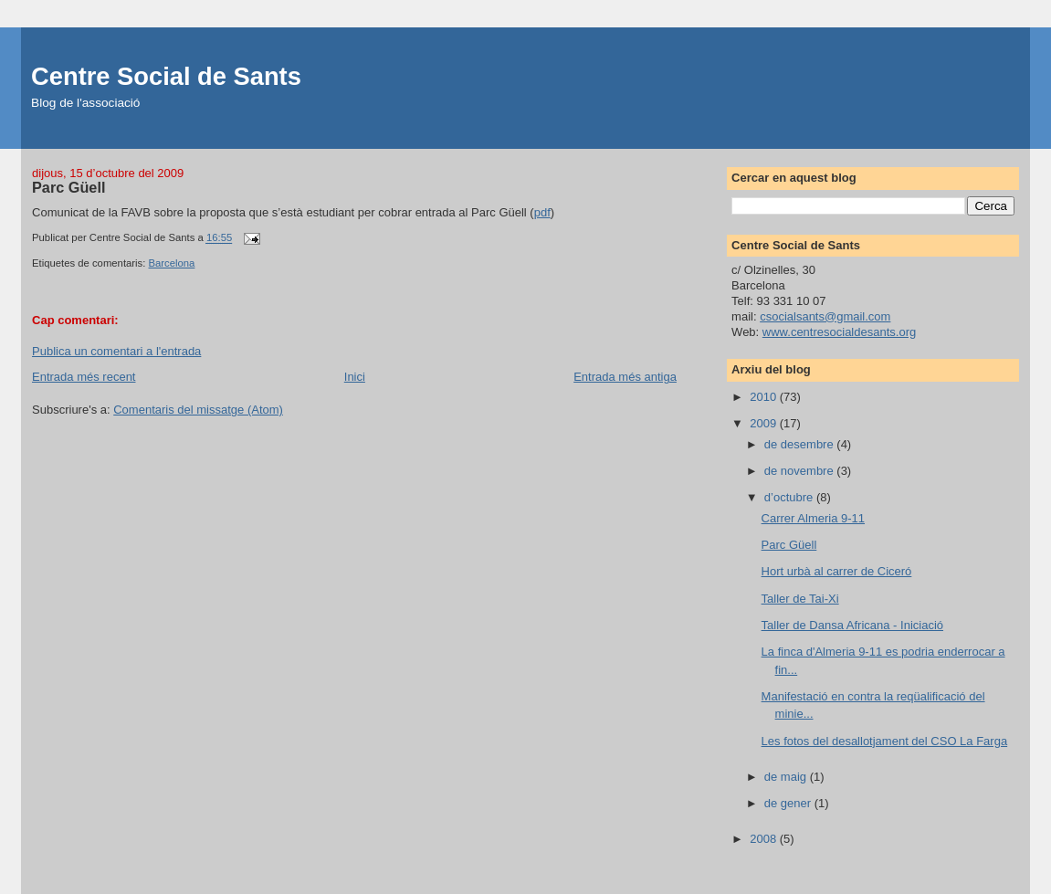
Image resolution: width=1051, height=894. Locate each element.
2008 (765, 839)
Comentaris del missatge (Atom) (198, 409)
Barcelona (172, 263)
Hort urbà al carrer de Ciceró (837, 571)
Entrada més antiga (625, 377)
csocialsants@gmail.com (825, 316)
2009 (765, 423)
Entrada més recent (83, 377)
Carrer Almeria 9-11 (813, 518)
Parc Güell (789, 545)
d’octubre (790, 497)
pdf (542, 212)
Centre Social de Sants (166, 76)
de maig (787, 777)
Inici (354, 377)
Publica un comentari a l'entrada (116, 351)
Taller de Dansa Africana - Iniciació (852, 625)
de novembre (800, 471)
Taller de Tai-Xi (800, 598)
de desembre (800, 444)
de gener (789, 803)
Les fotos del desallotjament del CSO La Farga (885, 741)
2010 (765, 397)
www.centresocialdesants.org (839, 332)
